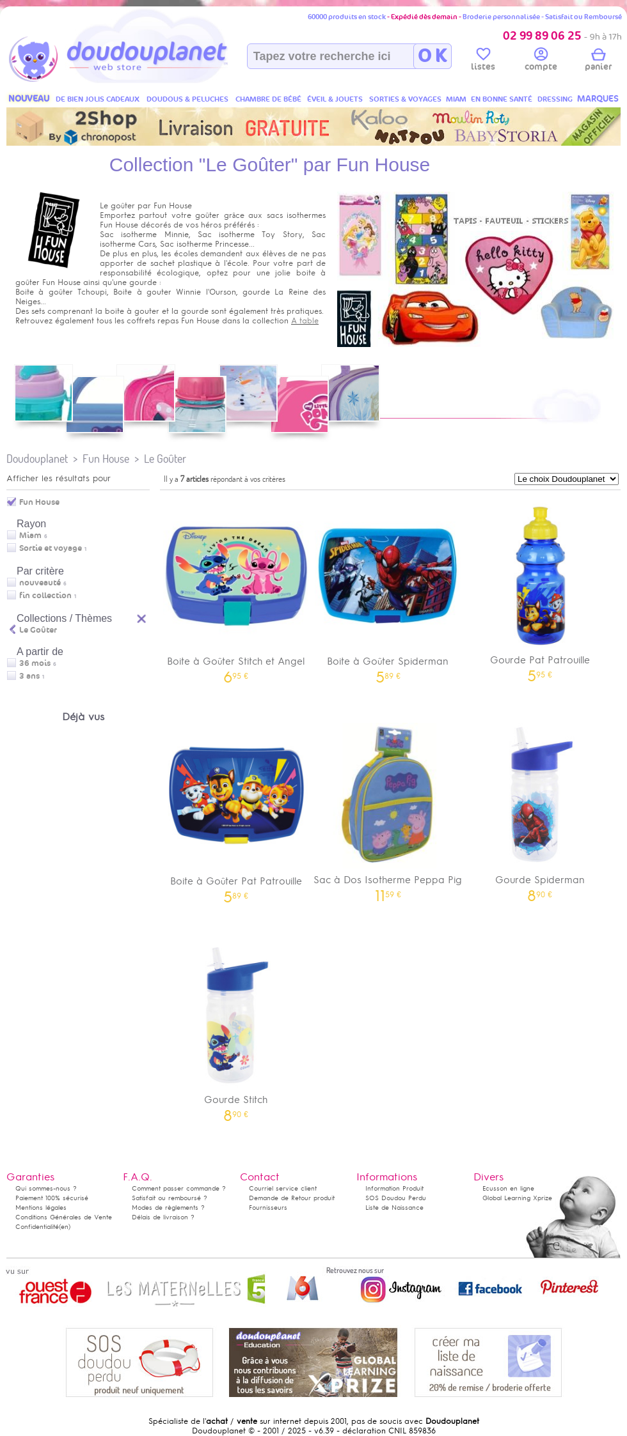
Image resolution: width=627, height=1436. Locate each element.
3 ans (29, 676)
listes (483, 61)
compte (541, 61)
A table (305, 320)
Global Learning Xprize (517, 1197)
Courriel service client (283, 1188)
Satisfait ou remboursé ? (169, 1197)
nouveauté (40, 583)
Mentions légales (41, 1207)
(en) (64, 1226)
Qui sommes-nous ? (46, 1188)
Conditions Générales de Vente (63, 1217)
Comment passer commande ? (179, 1188)
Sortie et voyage (50, 548)
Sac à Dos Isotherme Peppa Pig (388, 808)
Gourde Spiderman (540, 808)
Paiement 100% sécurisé (51, 1197)
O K (432, 56)
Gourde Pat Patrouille (540, 588)
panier (598, 61)
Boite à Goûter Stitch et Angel (236, 589)
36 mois (35, 663)
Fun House (106, 458)
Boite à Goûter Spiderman (388, 589)
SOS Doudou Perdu (395, 1197)
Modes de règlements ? (168, 1207)
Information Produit (394, 1188)
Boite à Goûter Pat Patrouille (236, 809)
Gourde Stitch (236, 1028)
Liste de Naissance (394, 1207)
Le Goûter (165, 458)
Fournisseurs (268, 1207)
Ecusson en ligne (508, 1188)
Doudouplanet (37, 458)
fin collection (45, 596)
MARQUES (598, 98)
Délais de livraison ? (163, 1217)
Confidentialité (37, 1226)
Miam (30, 535)
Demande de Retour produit (292, 1197)
